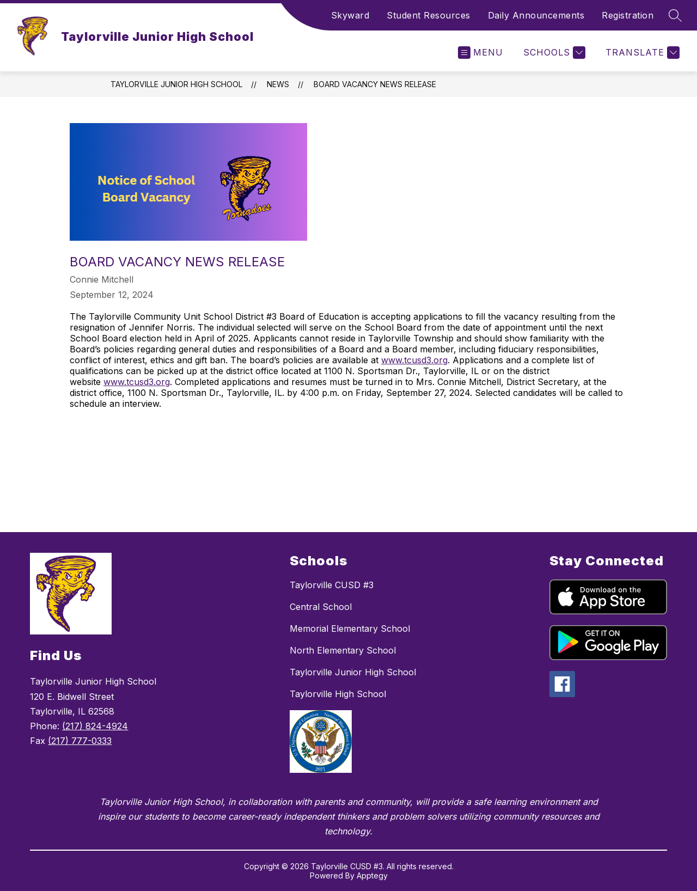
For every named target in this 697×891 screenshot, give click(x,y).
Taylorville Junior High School (176, 84)
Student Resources (428, 15)
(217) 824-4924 (95, 726)
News (278, 84)
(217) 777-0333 (80, 740)
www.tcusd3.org (414, 360)
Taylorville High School (338, 693)
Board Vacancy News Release (375, 84)
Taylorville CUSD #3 (332, 584)
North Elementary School (343, 650)
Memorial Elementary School (350, 628)
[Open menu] (480, 52)
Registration (627, 15)
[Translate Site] (641, 52)
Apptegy (372, 875)
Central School (321, 606)
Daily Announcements (536, 15)
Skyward (350, 15)
